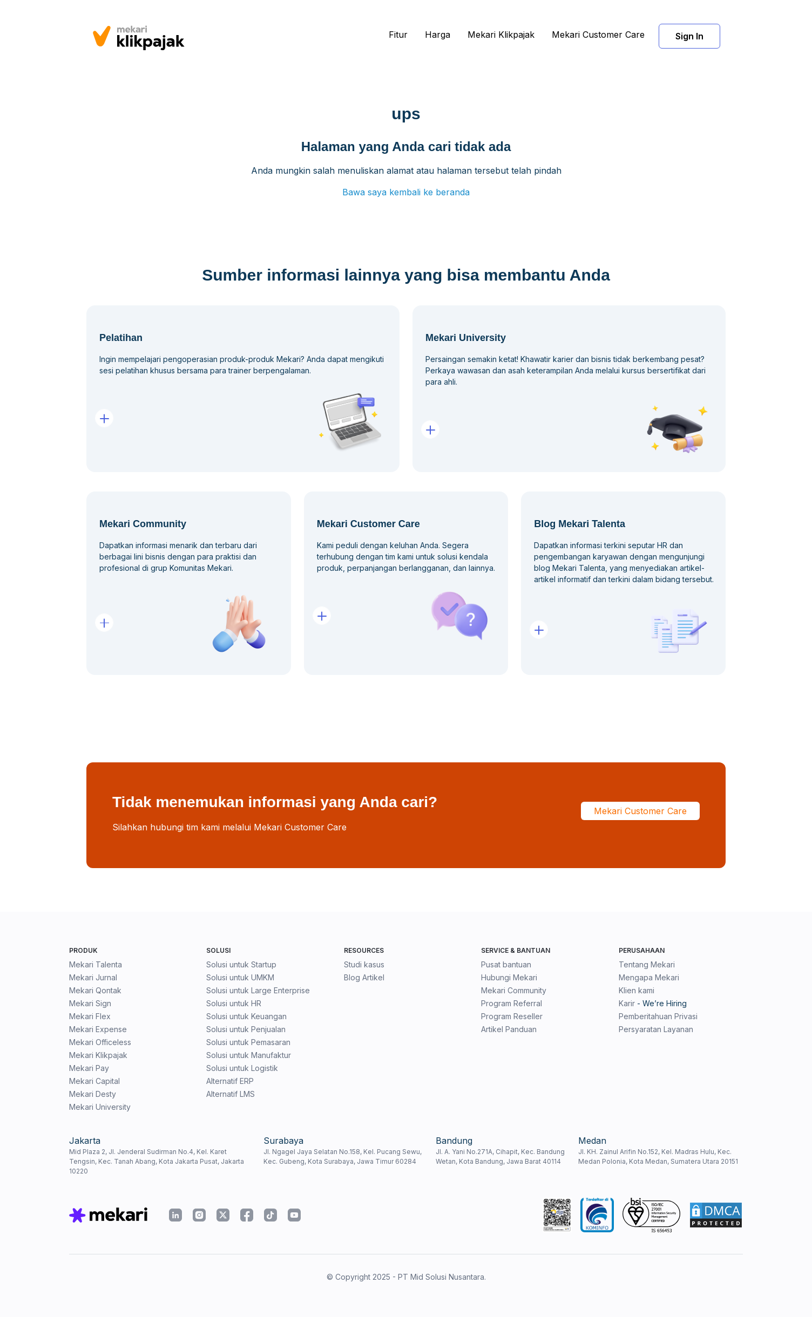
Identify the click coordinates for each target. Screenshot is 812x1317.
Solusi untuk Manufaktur (248, 1055)
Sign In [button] (689, 36)
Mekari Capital (94, 1081)
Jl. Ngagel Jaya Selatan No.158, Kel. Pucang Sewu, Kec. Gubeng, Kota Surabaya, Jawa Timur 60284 (342, 1156)
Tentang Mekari (647, 964)
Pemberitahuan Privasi (658, 1016)
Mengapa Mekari (649, 977)
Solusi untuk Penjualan (246, 1029)
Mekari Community (513, 990)
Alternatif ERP (230, 1081)
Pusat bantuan (506, 964)
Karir (627, 1003)
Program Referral (511, 1003)
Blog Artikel (364, 977)
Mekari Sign (90, 1003)
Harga (437, 34)
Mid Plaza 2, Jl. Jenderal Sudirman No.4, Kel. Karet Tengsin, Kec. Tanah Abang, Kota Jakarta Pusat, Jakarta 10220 (156, 1161)
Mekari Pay (89, 1068)
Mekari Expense (98, 1029)
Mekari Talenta (95, 964)
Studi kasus (364, 964)
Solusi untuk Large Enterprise (258, 990)
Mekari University (100, 1106)
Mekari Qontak (95, 990)
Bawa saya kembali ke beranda (406, 192)
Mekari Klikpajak (501, 34)
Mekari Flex (90, 1016)
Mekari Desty (92, 1093)
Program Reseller (512, 1016)
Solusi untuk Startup (241, 964)
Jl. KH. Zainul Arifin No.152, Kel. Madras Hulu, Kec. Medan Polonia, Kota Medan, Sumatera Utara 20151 (658, 1156)
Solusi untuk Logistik (242, 1068)
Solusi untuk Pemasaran (248, 1042)
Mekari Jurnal (93, 977)
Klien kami (636, 990)
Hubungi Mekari (509, 977)
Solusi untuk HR (233, 1003)
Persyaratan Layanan (656, 1029)
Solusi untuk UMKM (240, 977)
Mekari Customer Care (598, 34)
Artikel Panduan (509, 1029)
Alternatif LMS (230, 1093)
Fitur (398, 34)
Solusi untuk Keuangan (246, 1016)
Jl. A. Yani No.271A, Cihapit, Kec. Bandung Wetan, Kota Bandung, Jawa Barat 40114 (500, 1156)
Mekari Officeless (100, 1042)
